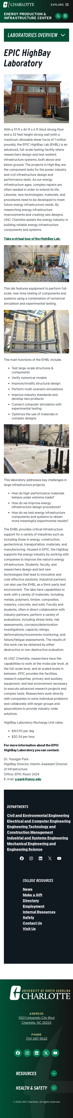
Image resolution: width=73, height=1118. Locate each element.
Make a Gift (32, 895)
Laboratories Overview (32, 35)
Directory (31, 901)
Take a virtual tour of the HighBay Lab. (32, 239)
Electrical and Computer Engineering (38, 821)
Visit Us (29, 929)
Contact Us (32, 923)
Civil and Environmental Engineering (38, 815)
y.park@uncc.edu (28, 779)
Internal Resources (39, 912)
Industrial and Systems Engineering (37, 838)
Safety (28, 917)
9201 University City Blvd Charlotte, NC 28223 (36, 1020)
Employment (33, 906)
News (28, 889)
